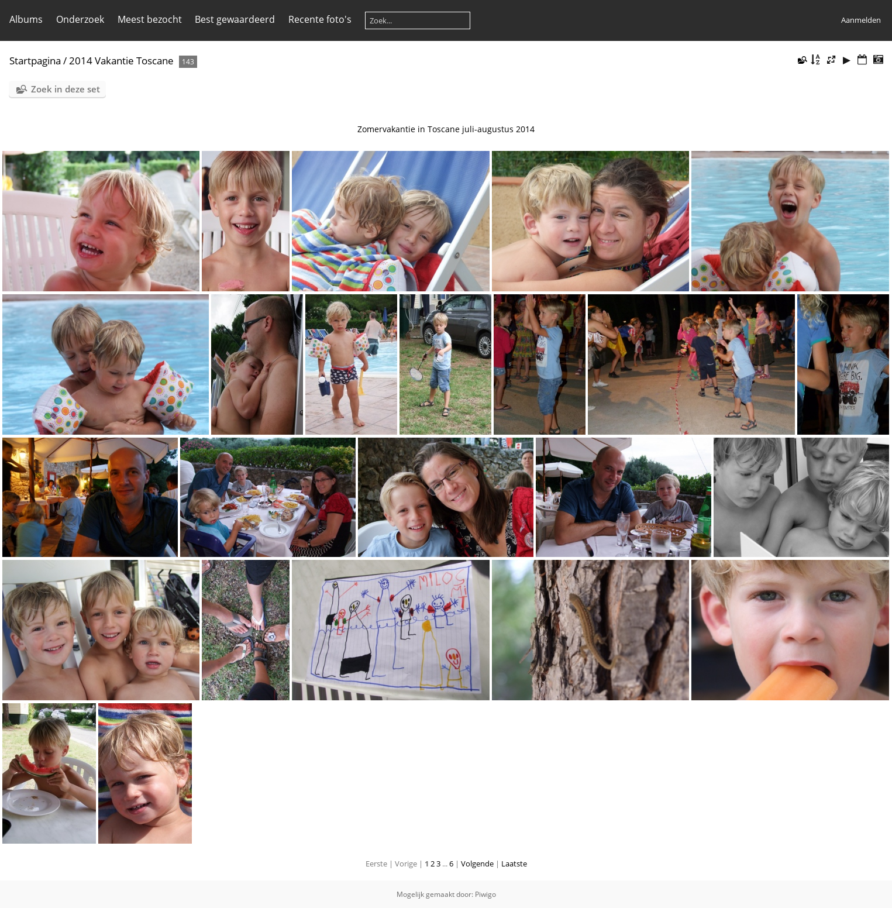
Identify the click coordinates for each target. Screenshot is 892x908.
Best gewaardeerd (235, 19)
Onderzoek (80, 19)
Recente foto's (320, 19)
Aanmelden (861, 20)
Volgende (477, 863)
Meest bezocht (150, 19)
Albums (26, 19)
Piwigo (485, 894)
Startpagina (35, 60)
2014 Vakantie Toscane (121, 60)
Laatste (514, 863)
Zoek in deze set (65, 89)
